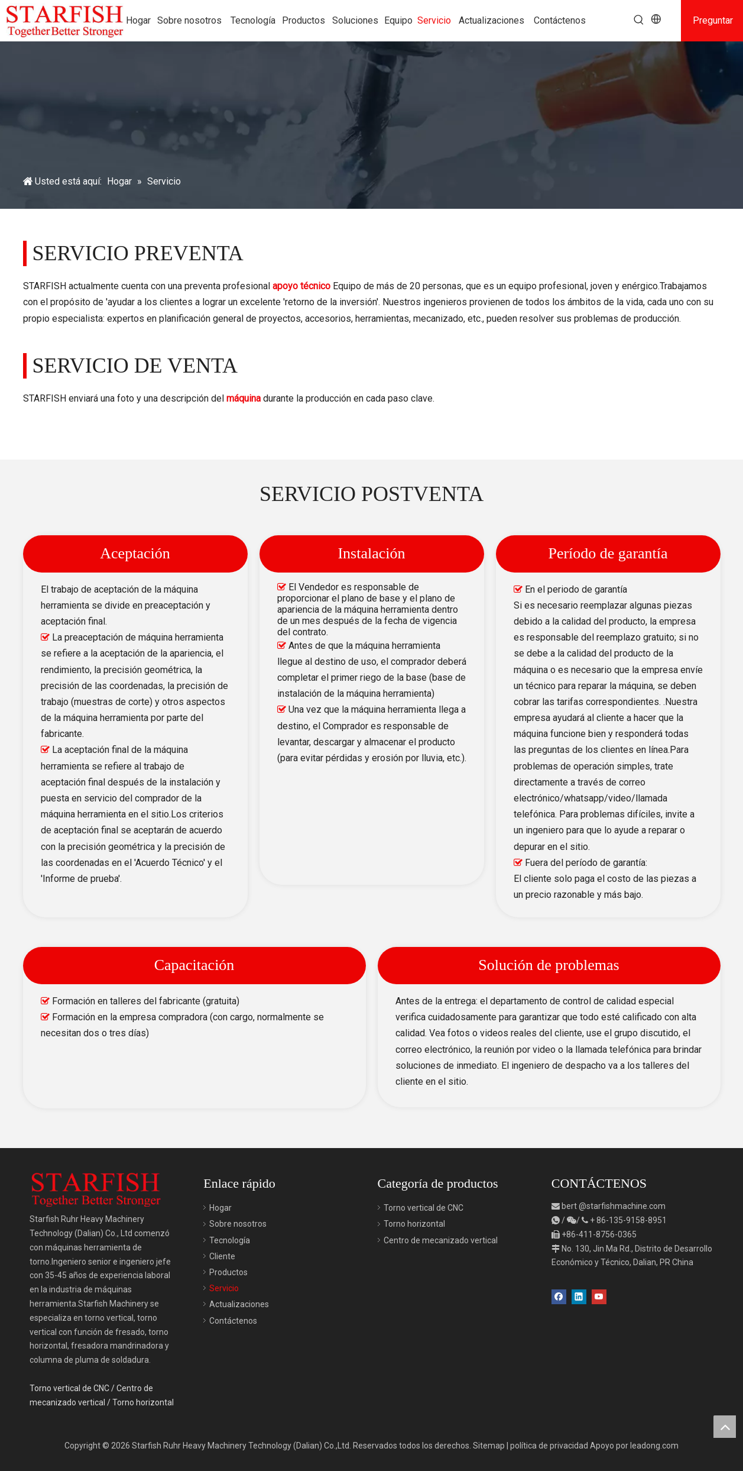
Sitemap (489, 1445)
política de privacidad (549, 1445)
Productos (228, 1272)
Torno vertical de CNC (69, 1388)
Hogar (220, 1208)
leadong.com (654, 1445)
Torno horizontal (143, 1402)
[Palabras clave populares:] (639, 20)
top (724, 1426)
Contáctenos (233, 1320)
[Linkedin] (579, 1296)
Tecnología (229, 1240)
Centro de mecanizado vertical (441, 1240)
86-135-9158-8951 (631, 1220)
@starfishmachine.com (622, 1206)
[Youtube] (599, 1296)
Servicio (224, 1288)
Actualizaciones (239, 1304)
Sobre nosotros (238, 1223)
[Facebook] (558, 1296)
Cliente (222, 1256)
